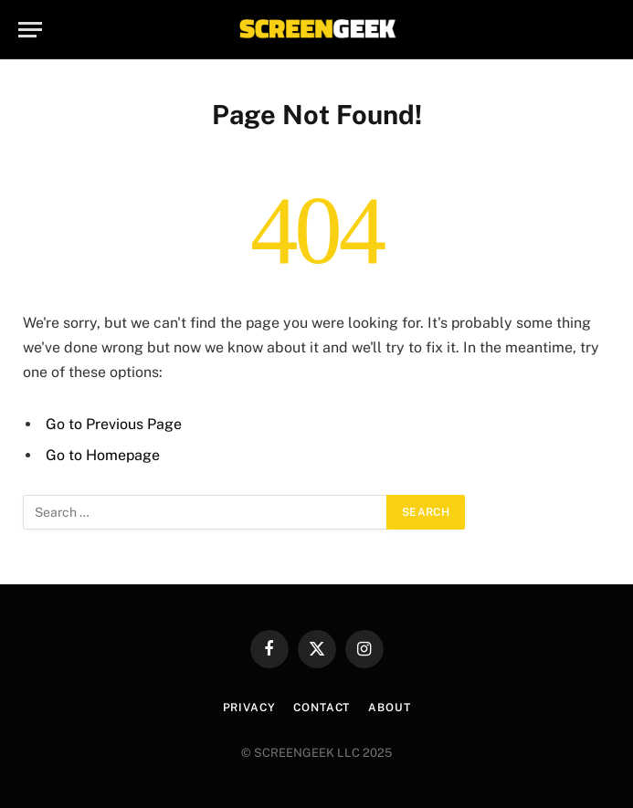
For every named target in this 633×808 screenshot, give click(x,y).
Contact (321, 707)
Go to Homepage (103, 455)
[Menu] (30, 29)
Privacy (249, 707)
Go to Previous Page (114, 424)
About (389, 707)
